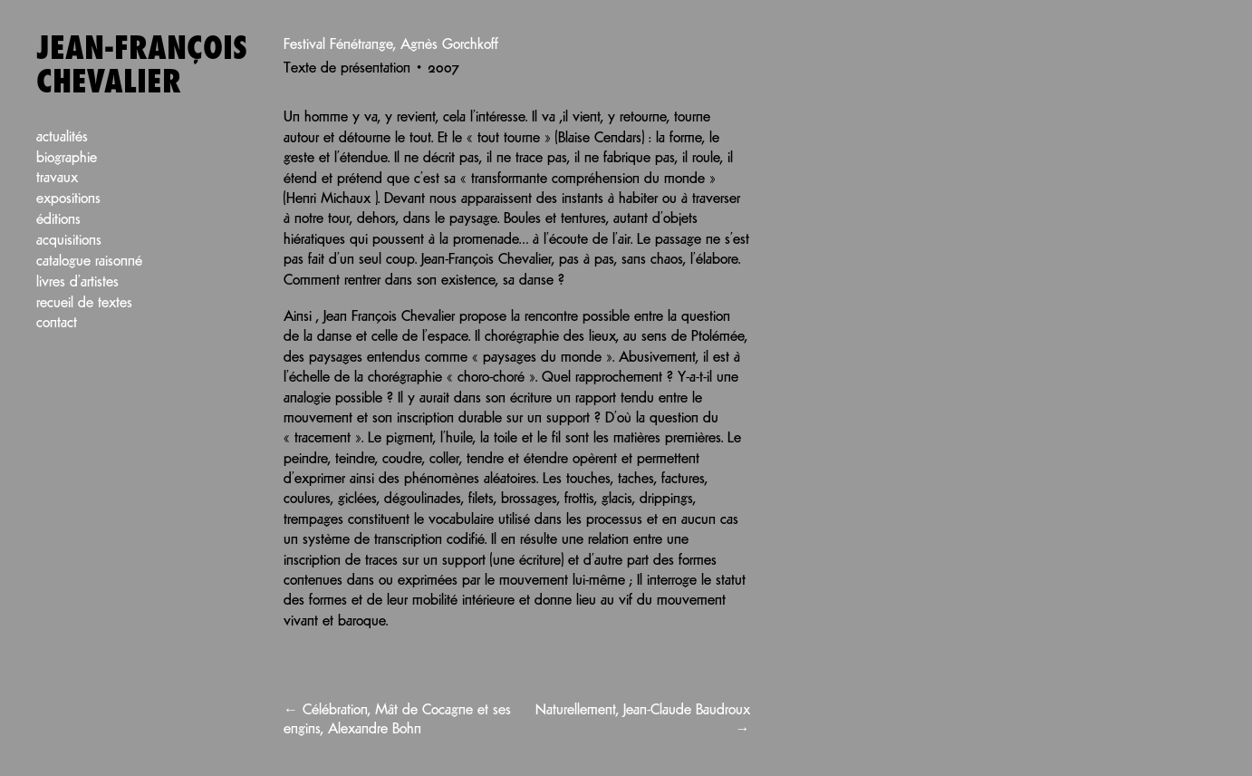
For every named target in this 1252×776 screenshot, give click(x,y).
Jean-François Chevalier (141, 66)
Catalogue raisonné (89, 261)
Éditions (58, 220)
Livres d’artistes (77, 282)
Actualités (62, 137)
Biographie (66, 158)
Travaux (57, 178)
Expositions (68, 199)
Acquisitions (68, 240)
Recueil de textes (84, 303)
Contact (56, 323)
